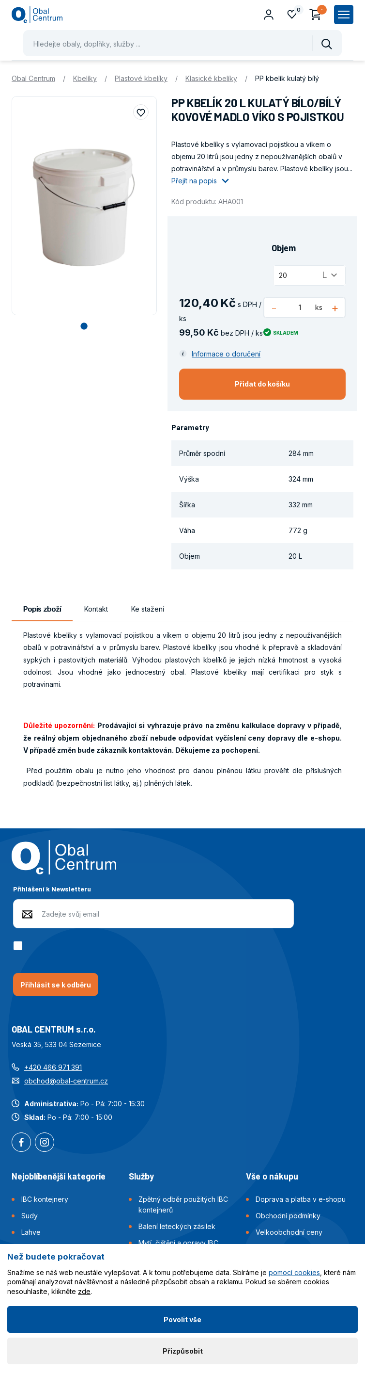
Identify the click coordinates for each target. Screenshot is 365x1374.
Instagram (44, 1143)
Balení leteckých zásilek (176, 1226)
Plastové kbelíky (141, 78)
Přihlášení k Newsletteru (52, 889)
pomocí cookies (294, 1272)
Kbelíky (85, 78)
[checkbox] (19, 945)
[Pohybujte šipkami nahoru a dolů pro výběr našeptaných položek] (182, 43)
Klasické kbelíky (211, 78)
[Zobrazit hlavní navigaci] (343, 14)
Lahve (31, 1232)
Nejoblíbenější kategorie (59, 1176)
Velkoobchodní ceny (289, 1232)
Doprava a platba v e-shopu (301, 1199)
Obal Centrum (33, 78)
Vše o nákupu (272, 1176)
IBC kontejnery (44, 1199)
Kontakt (96, 609)
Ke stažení (147, 609)
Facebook (21, 1143)
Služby (141, 1176)
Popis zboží (42, 609)
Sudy (29, 1216)
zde (84, 1291)
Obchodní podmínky (288, 1216)
